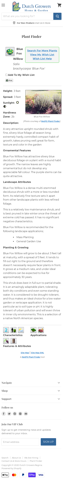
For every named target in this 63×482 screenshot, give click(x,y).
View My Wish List (42, 54)
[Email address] (20, 442)
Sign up (48, 441)
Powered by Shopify (11, 468)
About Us (16, 457)
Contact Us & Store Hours (14, 461)
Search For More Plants (42, 50)
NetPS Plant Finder (50, 121)
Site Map (25, 353)
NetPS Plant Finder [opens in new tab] (31, 357)
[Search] (27, 16)
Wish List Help (42, 58)
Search (5, 457)
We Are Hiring (31, 457)
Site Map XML (37, 353)
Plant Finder (36, 461)
